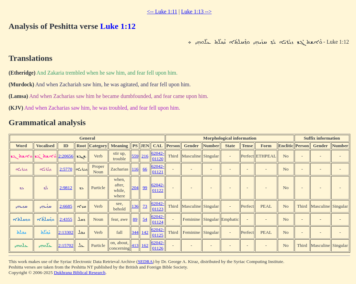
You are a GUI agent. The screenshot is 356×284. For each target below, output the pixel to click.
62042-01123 (157, 206)
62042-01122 (157, 187)
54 (144, 219)
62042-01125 (157, 232)
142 (144, 232)
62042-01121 (157, 169)
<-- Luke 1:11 (162, 11)
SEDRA (145, 261)
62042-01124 (157, 219)
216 (144, 156)
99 (144, 187)
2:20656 (65, 156)
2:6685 (65, 206)
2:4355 (65, 219)
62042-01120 (157, 156)
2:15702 (65, 245)
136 (134, 206)
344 (134, 232)
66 (144, 169)
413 (134, 245)
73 (144, 206)
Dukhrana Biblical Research (79, 272)
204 (134, 187)
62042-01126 (157, 245)
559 (134, 156)
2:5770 (65, 169)
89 (135, 219)
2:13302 (65, 232)
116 (135, 169)
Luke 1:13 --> (196, 11)
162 (144, 245)
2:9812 (65, 187)
